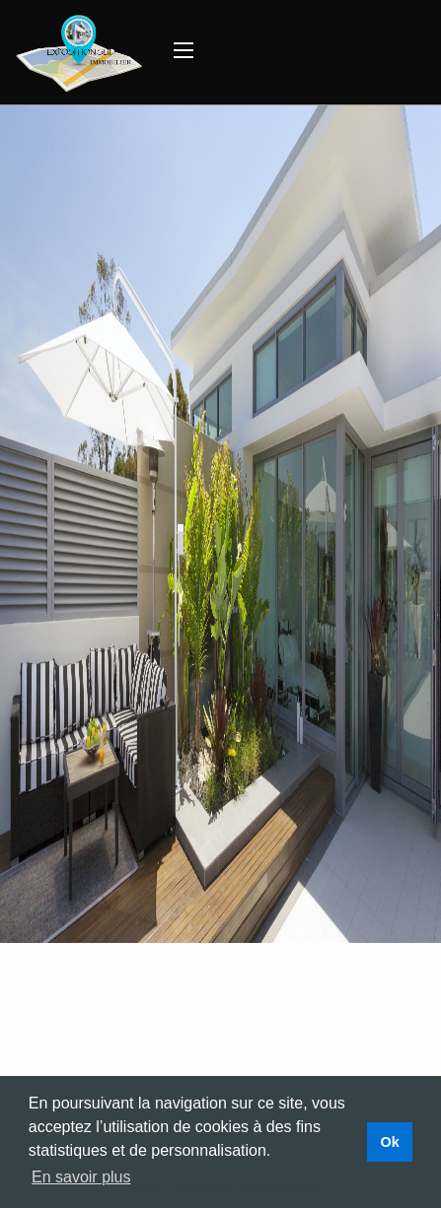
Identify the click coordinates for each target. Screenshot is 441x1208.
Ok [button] (389, 1142)
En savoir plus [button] (81, 1177)
